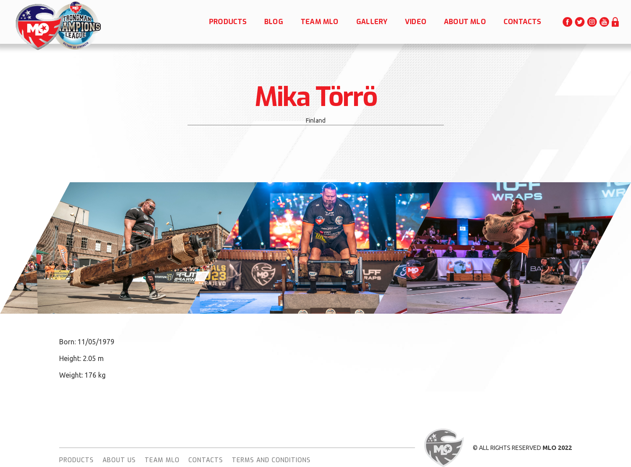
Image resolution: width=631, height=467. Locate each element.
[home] (39, 27)
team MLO (162, 460)
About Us (119, 460)
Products (76, 460)
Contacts (205, 460)
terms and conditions (271, 460)
